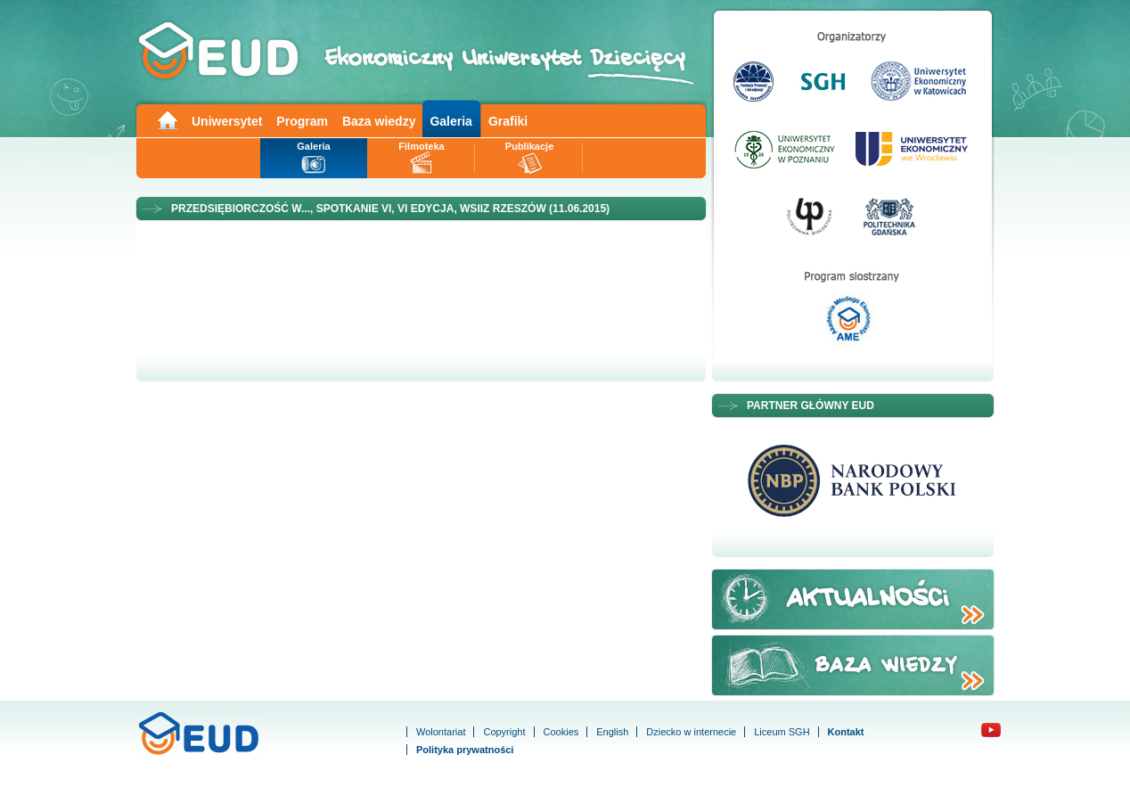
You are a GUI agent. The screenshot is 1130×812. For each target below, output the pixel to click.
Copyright (504, 731)
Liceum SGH (781, 731)
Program (302, 121)
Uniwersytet (227, 121)
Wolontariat (440, 731)
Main (166, 119)
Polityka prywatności (464, 749)
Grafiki (508, 121)
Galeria (450, 121)
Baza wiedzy (378, 121)
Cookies (561, 731)
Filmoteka (421, 146)
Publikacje (529, 146)
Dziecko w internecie (691, 731)
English (612, 731)
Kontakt (846, 731)
